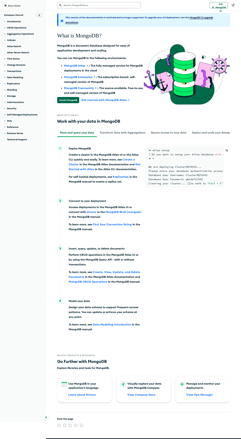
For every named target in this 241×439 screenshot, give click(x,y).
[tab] (77, 133)
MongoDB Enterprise (80, 77)
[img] (59, 426)
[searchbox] (99, 5)
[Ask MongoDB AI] (219, 5)
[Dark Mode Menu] (233, 5)
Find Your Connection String (112, 225)
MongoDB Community (81, 88)
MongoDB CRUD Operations (88, 282)
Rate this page (65, 419)
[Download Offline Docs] (39, 15)
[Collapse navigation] (46, 417)
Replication (121, 177)
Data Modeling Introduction (112, 325)
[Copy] (226, 151)
